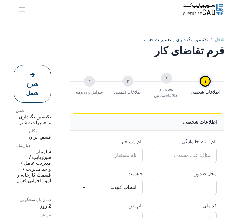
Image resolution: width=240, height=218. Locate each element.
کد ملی (210, 205)
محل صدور (206, 173)
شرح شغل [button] (32, 84)
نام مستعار (132, 141)
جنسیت (135, 173)
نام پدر (136, 205)
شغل (219, 39)
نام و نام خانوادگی (199, 141)
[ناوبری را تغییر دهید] (22, 8)
